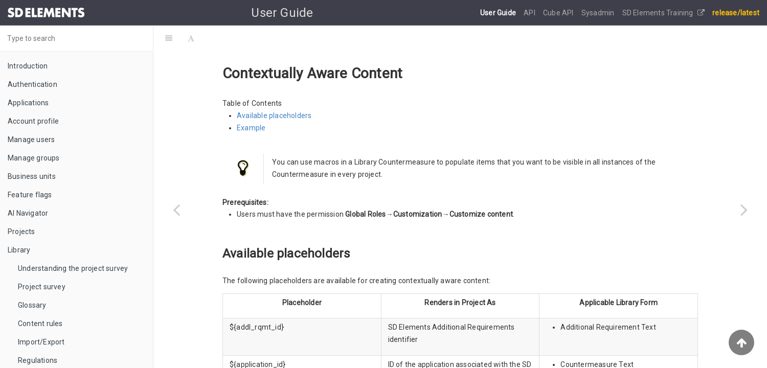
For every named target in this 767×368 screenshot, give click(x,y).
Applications (28, 103)
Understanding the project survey (73, 268)
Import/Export (41, 342)
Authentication (32, 84)
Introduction (28, 66)
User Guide (498, 13)
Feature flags (30, 195)
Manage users (31, 139)
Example (251, 128)
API (530, 13)
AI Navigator (28, 213)
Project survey (41, 287)
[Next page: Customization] (744, 209)
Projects (21, 231)
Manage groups (34, 158)
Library (19, 250)
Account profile (33, 121)
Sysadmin (598, 13)
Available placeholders (274, 115)
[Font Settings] (191, 38)
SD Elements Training (663, 13)
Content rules (40, 323)
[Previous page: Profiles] (176, 209)
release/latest (735, 13)
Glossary (32, 305)
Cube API (559, 13)
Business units (32, 176)
